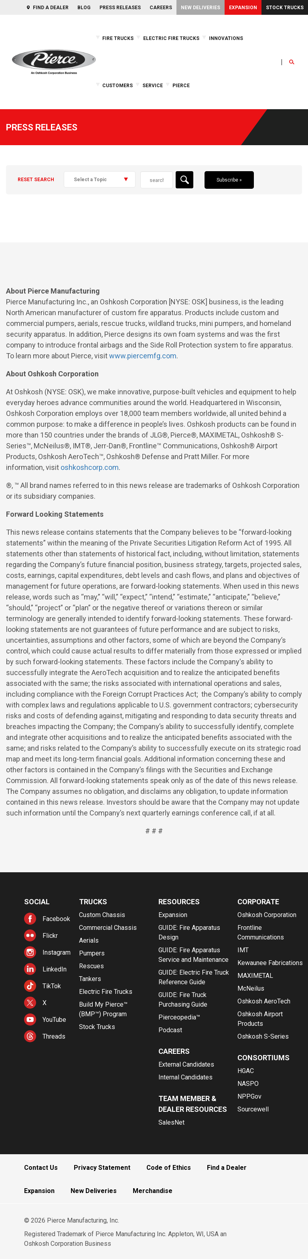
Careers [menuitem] (161, 7)
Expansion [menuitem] (243, 7)
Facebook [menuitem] (56, 919)
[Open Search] (292, 62)
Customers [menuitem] (117, 85)
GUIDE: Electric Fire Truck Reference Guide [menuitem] (193, 977)
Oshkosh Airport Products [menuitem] (260, 1018)
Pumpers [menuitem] (92, 953)
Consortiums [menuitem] (263, 1057)
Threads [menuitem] (54, 1036)
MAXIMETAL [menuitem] (255, 975)
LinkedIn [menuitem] (55, 969)
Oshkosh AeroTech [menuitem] (263, 1001)
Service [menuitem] (152, 85)
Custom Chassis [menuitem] (102, 915)
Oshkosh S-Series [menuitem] (263, 1036)
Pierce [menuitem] (181, 85)
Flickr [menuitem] (50, 935)
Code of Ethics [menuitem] (168, 1167)
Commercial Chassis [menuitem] (108, 927)
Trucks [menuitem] (93, 901)
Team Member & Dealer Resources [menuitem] (192, 1103)
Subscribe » (229, 180)
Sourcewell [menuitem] (253, 1109)
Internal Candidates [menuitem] (185, 1077)
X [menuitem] (45, 1003)
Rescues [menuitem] (91, 966)
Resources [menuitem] (179, 901)
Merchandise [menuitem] (152, 1191)
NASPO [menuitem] (248, 1083)
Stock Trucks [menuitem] (285, 7)
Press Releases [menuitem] (120, 7)
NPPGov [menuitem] (249, 1096)
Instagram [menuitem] (57, 952)
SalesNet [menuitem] (171, 1122)
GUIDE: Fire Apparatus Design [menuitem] (189, 932)
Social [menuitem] (37, 901)
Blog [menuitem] (84, 7)
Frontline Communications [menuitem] (260, 932)
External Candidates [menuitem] (186, 1064)
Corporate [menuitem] (258, 901)
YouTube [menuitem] (54, 1019)
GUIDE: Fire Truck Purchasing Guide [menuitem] (182, 999)
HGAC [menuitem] (245, 1071)
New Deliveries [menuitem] (200, 7)
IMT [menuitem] (243, 950)
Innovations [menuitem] (226, 38)
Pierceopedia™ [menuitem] (179, 1017)
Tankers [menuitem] (90, 979)
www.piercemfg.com (142, 356)
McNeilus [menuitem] (250, 988)
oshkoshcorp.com (90, 467)
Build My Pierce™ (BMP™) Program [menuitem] (103, 1009)
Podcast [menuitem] (170, 1030)
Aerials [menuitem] (89, 940)
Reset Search (36, 179)
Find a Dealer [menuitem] (51, 7)
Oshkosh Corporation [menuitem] (266, 915)
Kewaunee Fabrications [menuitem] (270, 963)
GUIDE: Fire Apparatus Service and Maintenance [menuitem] (193, 954)
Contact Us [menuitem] (41, 1167)
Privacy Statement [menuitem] (102, 1167)
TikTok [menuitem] (52, 986)
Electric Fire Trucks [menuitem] (171, 38)
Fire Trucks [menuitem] (118, 38)
